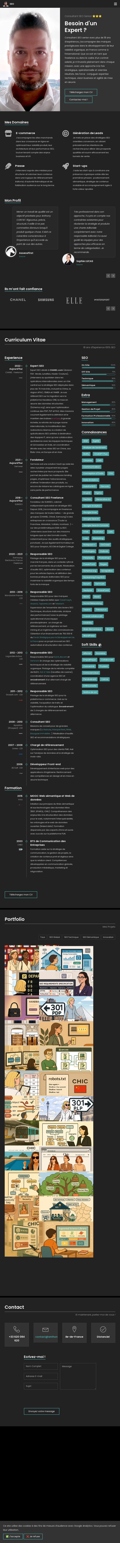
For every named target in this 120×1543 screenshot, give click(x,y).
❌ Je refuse (33, 1536)
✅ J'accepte (13, 1536)
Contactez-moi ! (78, 99)
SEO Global (54, 937)
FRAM (68, 729)
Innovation (108, 937)
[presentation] (47, 1516)
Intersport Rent (58, 729)
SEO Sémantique (91, 937)
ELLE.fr (56, 657)
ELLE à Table (45, 672)
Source (22, 256)
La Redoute (46, 729)
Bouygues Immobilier (40, 733)
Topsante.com (45, 604)
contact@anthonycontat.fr (53, 1453)
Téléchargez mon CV (80, 92)
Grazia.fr (34, 604)
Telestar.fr (59, 604)
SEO (12, 3)
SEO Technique (71, 937)
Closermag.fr (65, 600)
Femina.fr (34, 661)
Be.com (63, 657)
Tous (42, 937)
